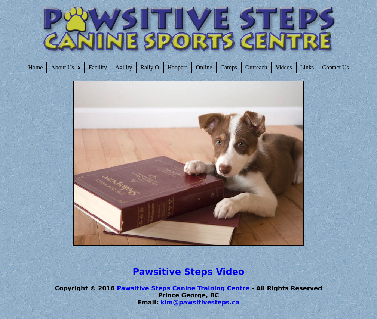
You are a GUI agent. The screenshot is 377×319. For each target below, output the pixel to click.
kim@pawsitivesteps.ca (199, 302)
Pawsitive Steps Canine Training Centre (183, 288)
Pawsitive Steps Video (189, 272)
